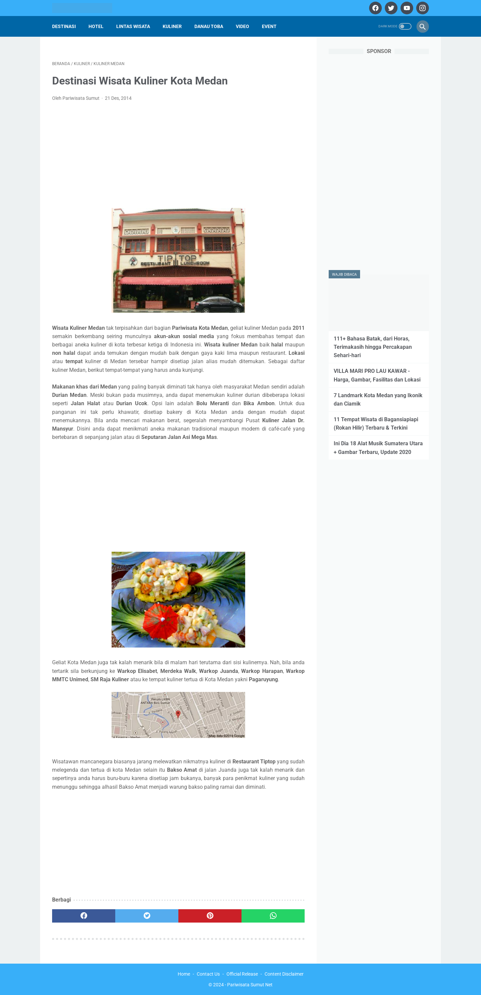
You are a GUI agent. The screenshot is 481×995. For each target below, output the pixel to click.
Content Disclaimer (284, 974)
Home (184, 974)
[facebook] (374, 8)
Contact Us (208, 974)
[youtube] (406, 8)
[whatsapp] (273, 916)
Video (242, 26)
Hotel (96, 26)
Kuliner (172, 26)
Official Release (242, 974)
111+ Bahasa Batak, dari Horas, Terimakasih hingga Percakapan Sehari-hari (373, 346)
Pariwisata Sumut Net (250, 984)
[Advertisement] (178, 157)
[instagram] (422, 8)
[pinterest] (210, 916)
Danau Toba (208, 26)
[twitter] (390, 8)
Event (269, 26)
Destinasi (64, 26)
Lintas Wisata (133, 26)
